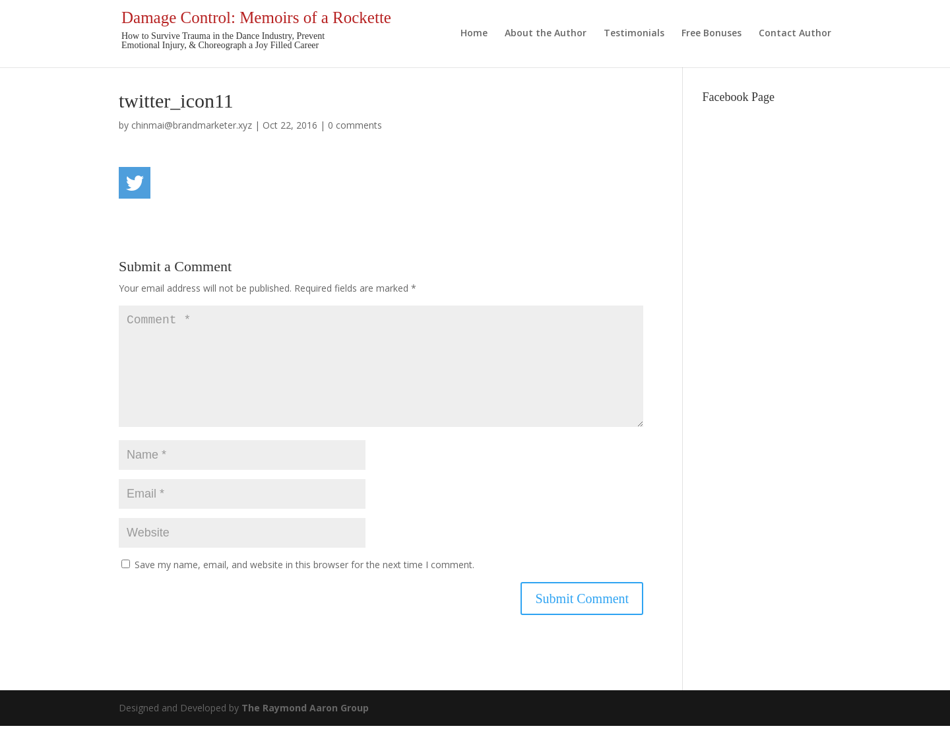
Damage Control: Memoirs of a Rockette (256, 17)
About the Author (545, 33)
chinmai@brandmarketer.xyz (191, 125)
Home (474, 33)
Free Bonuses (711, 33)
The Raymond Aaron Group (305, 729)
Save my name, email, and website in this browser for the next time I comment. (304, 585)
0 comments (355, 125)
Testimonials (634, 33)
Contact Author (795, 33)
